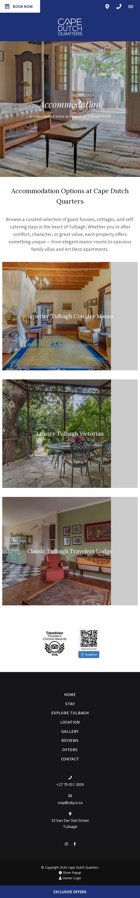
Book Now (19, 6)
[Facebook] (75, 844)
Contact (70, 759)
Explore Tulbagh (70, 712)
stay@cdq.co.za (70, 802)
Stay (70, 703)
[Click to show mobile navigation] (132, 6)
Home (70, 694)
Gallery (70, 731)
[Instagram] (66, 844)
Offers (70, 749)
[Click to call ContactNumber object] (119, 6)
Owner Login (70, 878)
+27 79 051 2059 (70, 784)
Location (70, 722)
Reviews (70, 740)
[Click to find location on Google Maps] (107, 6)
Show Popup (70, 873)
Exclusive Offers (70, 891)
